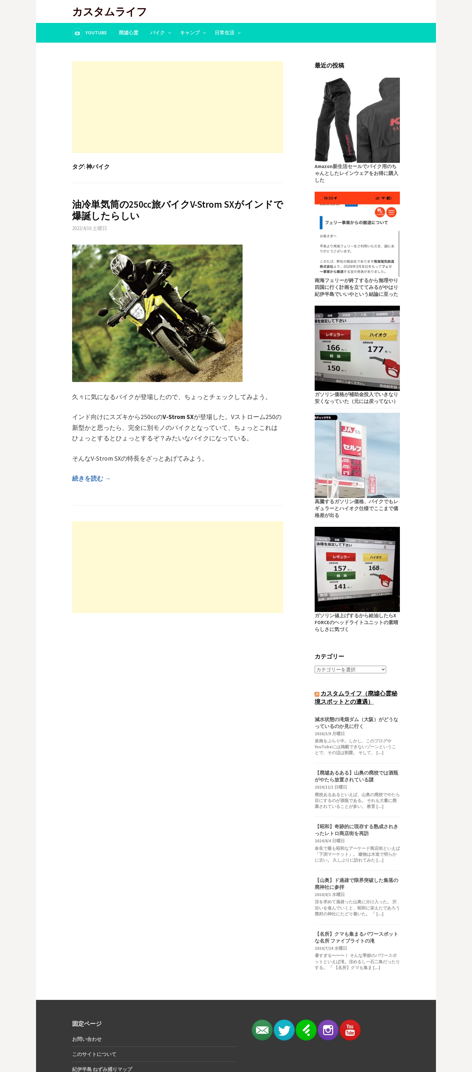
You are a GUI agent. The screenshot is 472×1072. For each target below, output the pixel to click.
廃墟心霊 (128, 32)
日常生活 (224, 32)
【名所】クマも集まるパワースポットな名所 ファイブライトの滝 (356, 937)
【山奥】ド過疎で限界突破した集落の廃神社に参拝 (356, 883)
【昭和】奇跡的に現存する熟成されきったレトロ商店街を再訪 (356, 829)
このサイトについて (94, 1054)
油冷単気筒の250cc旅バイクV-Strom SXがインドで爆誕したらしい (177, 210)
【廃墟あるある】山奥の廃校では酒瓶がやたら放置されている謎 (356, 776)
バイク (157, 32)
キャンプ (190, 32)
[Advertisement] (177, 107)
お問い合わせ (87, 1039)
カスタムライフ (109, 11)
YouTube (96, 32)
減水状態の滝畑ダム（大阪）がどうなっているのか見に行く (356, 722)
